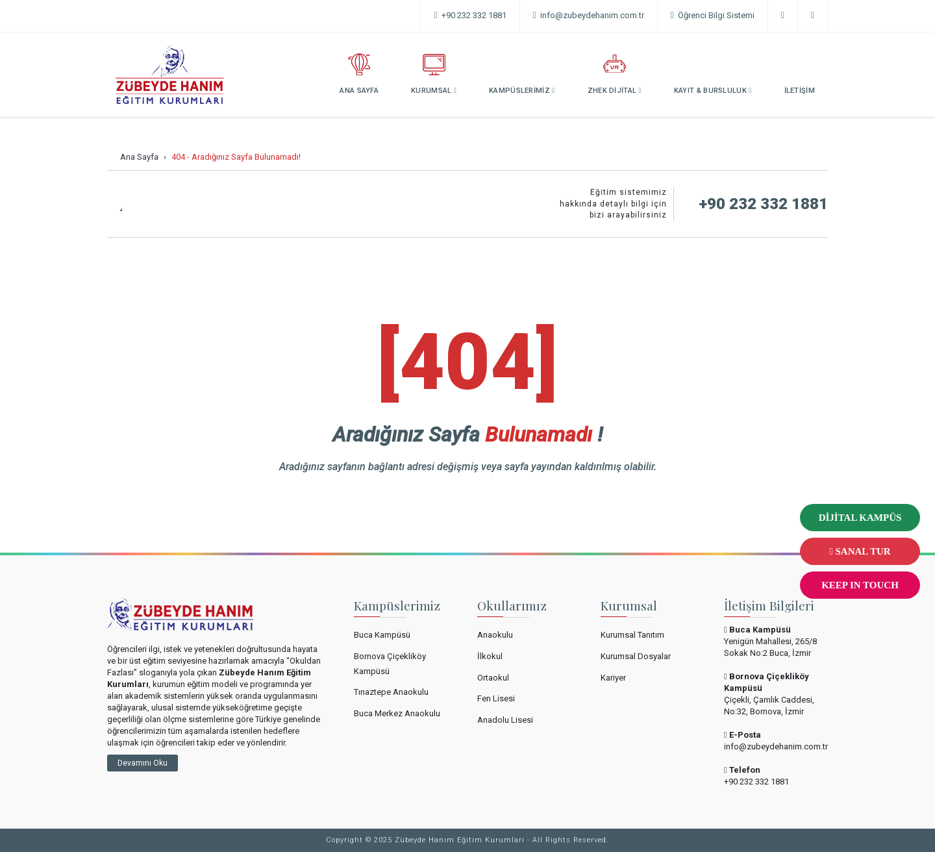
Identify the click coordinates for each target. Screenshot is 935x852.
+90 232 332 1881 (470, 15)
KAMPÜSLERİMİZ (522, 74)
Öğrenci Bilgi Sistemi (712, 15)
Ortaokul (493, 678)
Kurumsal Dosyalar (636, 656)
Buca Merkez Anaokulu (397, 713)
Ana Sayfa (139, 157)
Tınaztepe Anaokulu (391, 692)
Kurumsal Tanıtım (632, 635)
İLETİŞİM (799, 74)
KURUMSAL (433, 74)
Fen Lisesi (496, 698)
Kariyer (613, 678)
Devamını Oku (143, 763)
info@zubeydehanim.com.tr (776, 746)
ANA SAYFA (359, 74)
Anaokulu (495, 635)
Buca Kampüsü (382, 635)
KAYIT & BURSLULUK (713, 74)
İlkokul (490, 656)
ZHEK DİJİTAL (615, 74)
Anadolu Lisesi (505, 720)
